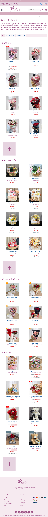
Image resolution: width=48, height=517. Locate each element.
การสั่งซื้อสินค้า (23, 502)
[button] (46, 10)
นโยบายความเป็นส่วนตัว (40, 515)
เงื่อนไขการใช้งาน (30, 515)
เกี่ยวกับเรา (22, 499)
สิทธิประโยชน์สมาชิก (24, 504)
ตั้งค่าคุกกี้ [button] (24, 515)
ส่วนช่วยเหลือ (22, 500)
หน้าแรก (2, 16)
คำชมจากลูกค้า (23, 497)
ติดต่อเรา (21, 505)
